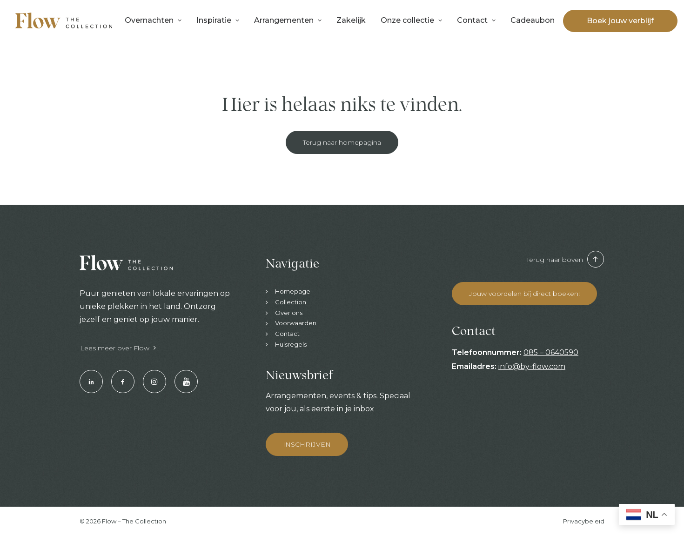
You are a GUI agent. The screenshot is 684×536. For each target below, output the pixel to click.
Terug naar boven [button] (565, 259)
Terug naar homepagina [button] (342, 142)
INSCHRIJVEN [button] (307, 444)
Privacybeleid (583, 521)
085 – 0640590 (550, 352)
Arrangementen (288, 20)
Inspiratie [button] (217, 20)
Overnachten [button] (153, 20)
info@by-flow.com (531, 366)
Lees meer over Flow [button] (118, 348)
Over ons (288, 312)
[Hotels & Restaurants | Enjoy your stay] (63, 20)
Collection (290, 302)
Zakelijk (351, 20)
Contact (476, 20)
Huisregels (291, 344)
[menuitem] (153, 20)
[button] (91, 381)
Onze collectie (411, 20)
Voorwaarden (295, 323)
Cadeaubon (532, 20)
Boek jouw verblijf (620, 21)
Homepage (292, 291)
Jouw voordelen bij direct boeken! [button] (524, 293)
